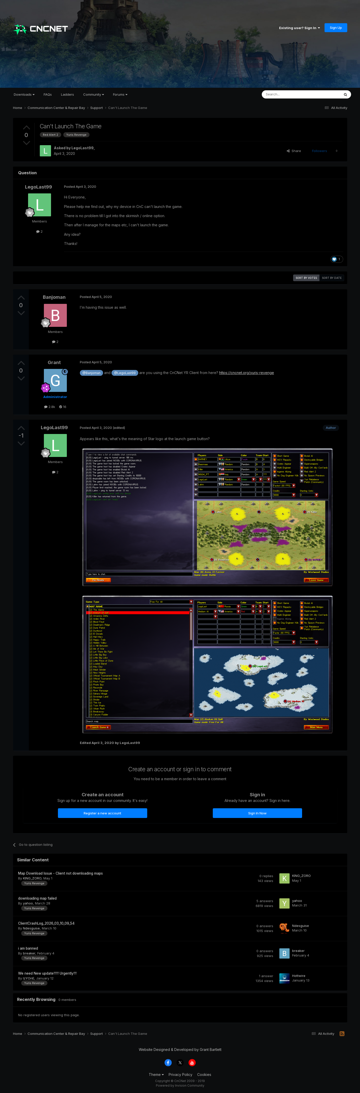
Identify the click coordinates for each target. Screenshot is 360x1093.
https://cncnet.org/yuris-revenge (246, 372)
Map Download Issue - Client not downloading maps (60, 873)
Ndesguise (31, 928)
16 (62, 407)
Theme (156, 1074)
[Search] (288, 94)
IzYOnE (28, 978)
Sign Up (336, 28)
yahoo (28, 903)
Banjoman (54, 297)
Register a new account (102, 813)
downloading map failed (37, 898)
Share (294, 151)
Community (93, 94)
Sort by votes (306, 277)
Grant (54, 362)
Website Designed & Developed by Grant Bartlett (180, 1049)
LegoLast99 (82, 148)
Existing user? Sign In (299, 28)
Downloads (24, 94)
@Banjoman (91, 373)
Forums (120, 94)
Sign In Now (257, 813)
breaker (29, 953)
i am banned (28, 948)
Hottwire (298, 976)
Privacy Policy (180, 1074)
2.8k (49, 407)
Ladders (67, 94)
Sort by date (332, 277)
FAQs (48, 94)
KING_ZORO (32, 878)
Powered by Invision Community (180, 1085)
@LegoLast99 (125, 373)
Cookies (204, 1074)
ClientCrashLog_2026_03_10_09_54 (46, 923)
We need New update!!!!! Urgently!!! (47, 973)
